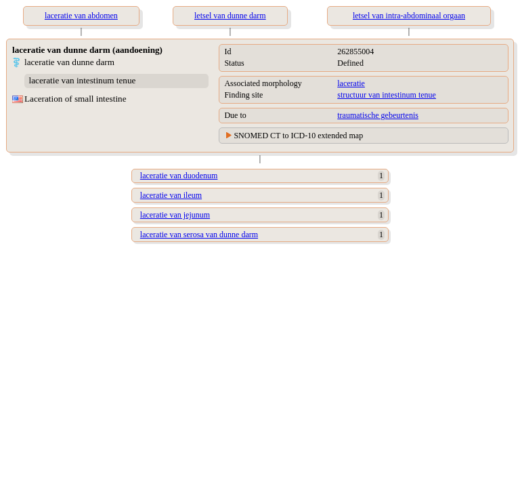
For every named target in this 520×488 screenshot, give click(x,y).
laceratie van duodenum (179, 175)
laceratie (351, 83)
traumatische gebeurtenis (377, 115)
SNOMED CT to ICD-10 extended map (298, 135)
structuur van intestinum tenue (386, 95)
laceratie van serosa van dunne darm (199, 234)
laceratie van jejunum (175, 215)
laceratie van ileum (171, 195)
